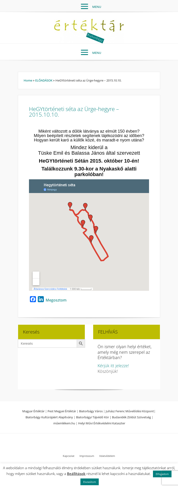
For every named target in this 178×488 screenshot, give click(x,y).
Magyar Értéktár (33, 411)
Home (28, 80)
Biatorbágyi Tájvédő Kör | (94, 417)
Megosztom (56, 300)
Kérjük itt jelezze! (113, 365)
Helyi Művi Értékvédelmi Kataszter (101, 423)
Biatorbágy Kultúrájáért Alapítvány (49, 417)
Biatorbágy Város (91, 411)
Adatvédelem (107, 456)
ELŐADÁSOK (43, 80)
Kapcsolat (68, 456)
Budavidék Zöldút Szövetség (132, 417)
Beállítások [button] (76, 473)
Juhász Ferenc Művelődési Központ (130, 411)
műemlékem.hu (64, 423)
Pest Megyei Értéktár (62, 411)
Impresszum (86, 456)
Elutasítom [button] (89, 482)
